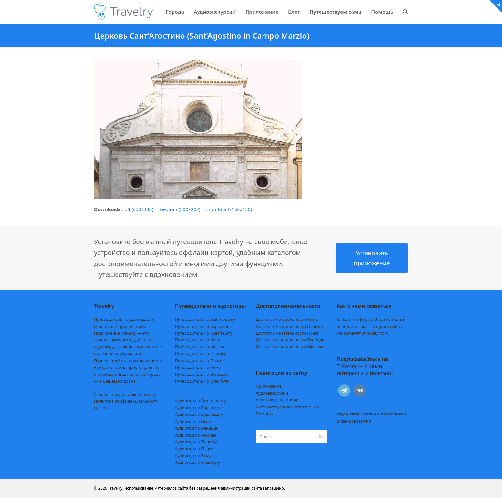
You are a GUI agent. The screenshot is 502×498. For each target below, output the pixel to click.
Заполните (372, 319)
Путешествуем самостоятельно (287, 407)
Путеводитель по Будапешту (203, 333)
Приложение (269, 386)
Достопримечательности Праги (288, 333)
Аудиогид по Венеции (197, 428)
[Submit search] (320, 436)
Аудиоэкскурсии (272, 393)
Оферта (101, 408)
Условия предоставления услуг (125, 394)
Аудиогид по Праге (194, 449)
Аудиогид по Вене (193, 421)
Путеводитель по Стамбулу (202, 381)
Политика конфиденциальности (126, 401)
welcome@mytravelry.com (362, 333)
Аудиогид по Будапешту (199, 414)
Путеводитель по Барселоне (203, 326)
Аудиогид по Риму (193, 455)
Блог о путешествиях (277, 400)
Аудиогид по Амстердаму (200, 401)
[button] (405, 12)
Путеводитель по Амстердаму (205, 319)
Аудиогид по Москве (195, 435)
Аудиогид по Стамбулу (197, 462)
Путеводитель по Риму (198, 367)
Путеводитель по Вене (197, 340)
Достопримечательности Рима (287, 319)
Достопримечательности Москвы (289, 347)
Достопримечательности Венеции (290, 340)
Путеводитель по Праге (199, 360)
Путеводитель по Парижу (200, 353)
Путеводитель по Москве (200, 347)
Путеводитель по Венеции (201, 374)
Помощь (264, 413)
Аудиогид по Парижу (196, 442)
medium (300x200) (179, 209)
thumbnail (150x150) (229, 209)
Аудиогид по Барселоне (199, 407)
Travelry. (115, 488)
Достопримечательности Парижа (289, 326)
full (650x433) (138, 209)
